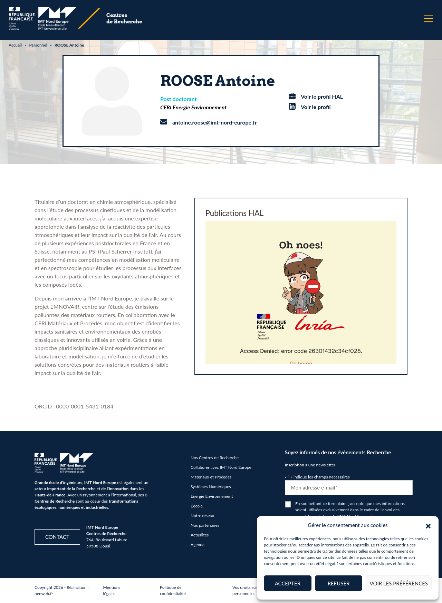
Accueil (15, 45)
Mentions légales (112, 590)
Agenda (197, 544)
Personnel (38, 45)
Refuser (339, 583)
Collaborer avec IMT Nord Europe (221, 467)
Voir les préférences (398, 583)
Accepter (287, 583)
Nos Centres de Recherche (215, 457)
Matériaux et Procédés (211, 477)
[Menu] (428, 19)
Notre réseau (202, 515)
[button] (428, 525)
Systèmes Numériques (211, 486)
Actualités (200, 534)
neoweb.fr (44, 593)
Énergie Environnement (212, 496)
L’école (197, 505)
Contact (57, 537)
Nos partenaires (205, 525)
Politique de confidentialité (173, 590)
